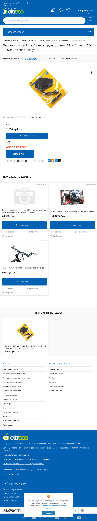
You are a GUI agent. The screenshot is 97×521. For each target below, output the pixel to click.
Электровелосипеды (11, 369)
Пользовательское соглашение (16, 455)
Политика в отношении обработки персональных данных (27, 459)
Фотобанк (52, 378)
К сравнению (8, 231)
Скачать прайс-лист (55, 369)
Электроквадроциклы (11, 412)
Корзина (72, 518)
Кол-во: (12, 160)
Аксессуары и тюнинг (11, 420)
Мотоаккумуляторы (10, 395)
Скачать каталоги (55, 390)
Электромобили (9, 408)
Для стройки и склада (11, 399)
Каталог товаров (48, 32)
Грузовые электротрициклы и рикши (16, 378)
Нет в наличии (37, 160)
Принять (48, 513)
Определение (2, 11)
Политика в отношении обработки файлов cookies (23, 463)
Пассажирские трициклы (12, 382)
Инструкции (52, 382)
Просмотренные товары (48, 312)
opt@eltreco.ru (17, 489)
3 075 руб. (24, 273)
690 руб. (24, 216)
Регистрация (11, 8)
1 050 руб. (72, 216)
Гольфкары (7, 403)
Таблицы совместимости (57, 386)
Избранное (49, 518)
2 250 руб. (12, 351)
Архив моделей (8, 425)
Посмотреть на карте (11, 474)
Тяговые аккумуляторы (12, 386)
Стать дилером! (20, 154)
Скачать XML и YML (55, 373)
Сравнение (26, 518)
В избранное (7, 236)
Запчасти (6, 416)
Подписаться (27, 136)
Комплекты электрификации (14, 373)
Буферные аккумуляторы (12, 390)
